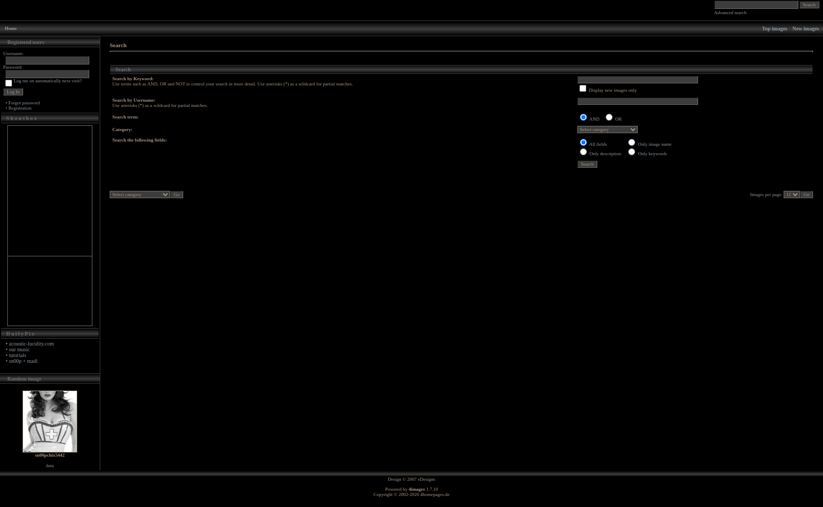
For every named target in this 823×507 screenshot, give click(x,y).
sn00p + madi (23, 361)
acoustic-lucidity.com (31, 344)
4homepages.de (435, 494)
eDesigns (426, 479)
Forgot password (24, 102)
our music (19, 349)
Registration (19, 108)
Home (11, 28)
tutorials (17, 355)
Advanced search (730, 12)
